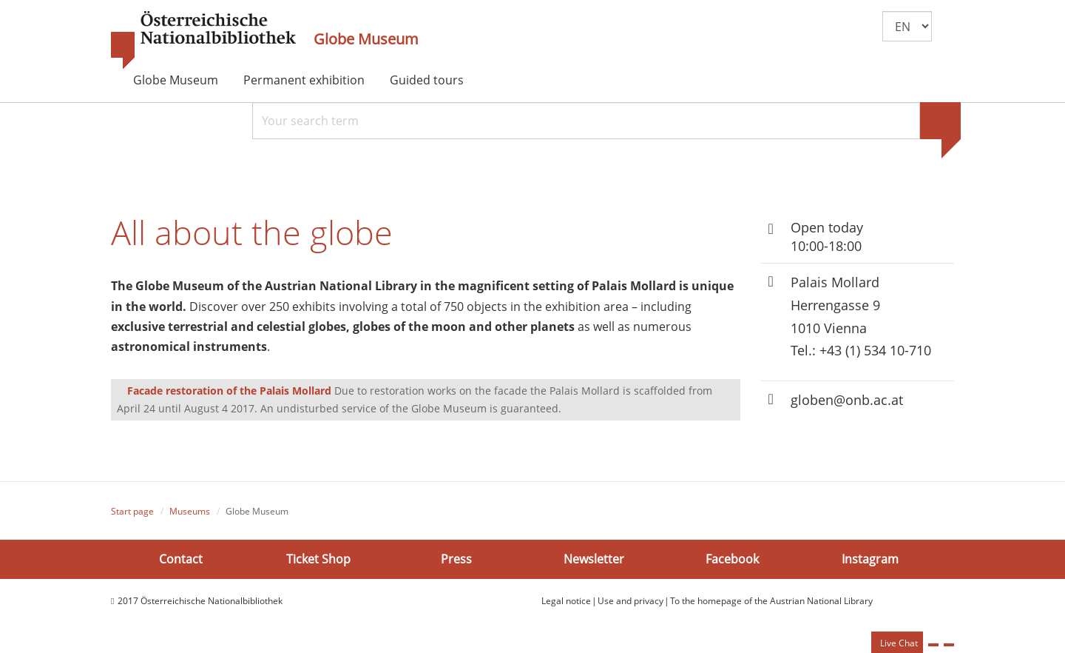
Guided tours (427, 80)
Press (456, 558)
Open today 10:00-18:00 (827, 236)
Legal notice (566, 601)
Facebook (732, 558)
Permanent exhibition (304, 80)
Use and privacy (630, 601)
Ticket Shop (318, 558)
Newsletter (594, 558)
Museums (189, 511)
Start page (132, 511)
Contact (181, 558)
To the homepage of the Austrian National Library (771, 601)
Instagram (870, 558)
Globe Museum (366, 39)
